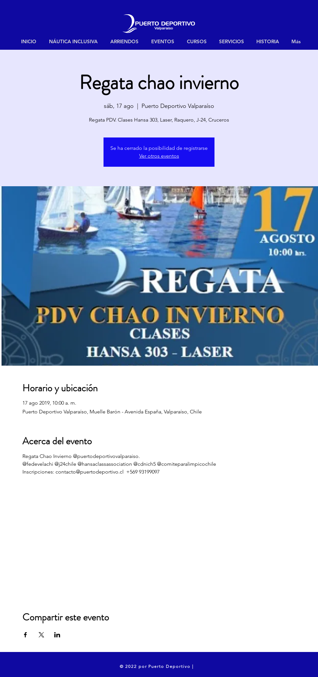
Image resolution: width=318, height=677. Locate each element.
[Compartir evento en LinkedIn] (57, 634)
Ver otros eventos (159, 156)
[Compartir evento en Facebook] (25, 634)
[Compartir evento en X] (41, 634)
